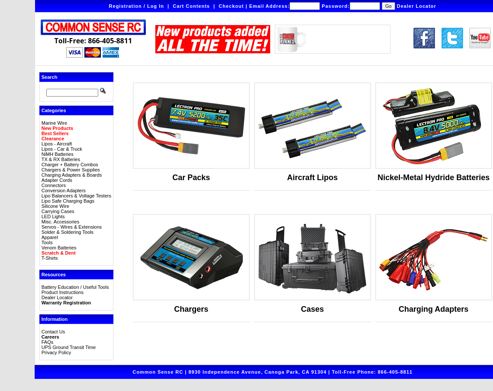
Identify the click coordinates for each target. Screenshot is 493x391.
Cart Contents (191, 6)
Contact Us (53, 331)
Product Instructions (63, 292)
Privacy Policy (56, 352)
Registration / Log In (136, 6)
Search (50, 77)
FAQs (48, 342)
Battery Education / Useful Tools (75, 287)
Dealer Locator (416, 6)
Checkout (231, 6)
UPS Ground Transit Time (69, 347)
